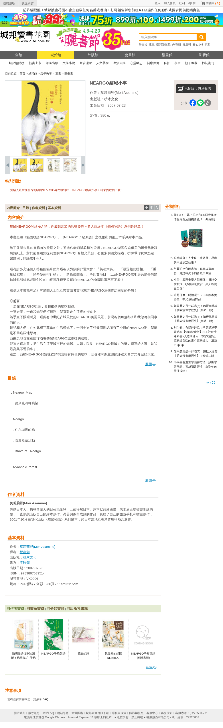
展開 (150, 364)
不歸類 (25, 562)
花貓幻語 (83, 653)
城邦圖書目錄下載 (97, 713)
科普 (167, 63)
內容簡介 (13, 208)
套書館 (130, 55)
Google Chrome (55, 717)
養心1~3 (198, 44)
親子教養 (191, 63)
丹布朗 (176, 44)
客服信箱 (166, 713)
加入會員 (170, 3)
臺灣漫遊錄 (163, 44)
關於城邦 (19, 713)
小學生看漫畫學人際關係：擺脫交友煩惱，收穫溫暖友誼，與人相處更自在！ (195, 284)
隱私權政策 (119, 713)
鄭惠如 (25, 552)
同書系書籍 (35, 608)
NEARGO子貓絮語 (53, 653)
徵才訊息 (34, 713)
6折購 (192, 3)
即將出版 (52, 63)
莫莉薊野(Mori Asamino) (120, 93)
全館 (18, 55)
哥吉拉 (143, 44)
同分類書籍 (55, 608)
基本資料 (54, 208)
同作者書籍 (15, 608)
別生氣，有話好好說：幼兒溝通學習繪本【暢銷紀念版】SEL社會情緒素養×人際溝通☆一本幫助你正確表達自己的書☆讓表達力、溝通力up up (195, 336)
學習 (177, 63)
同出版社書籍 (77, 608)
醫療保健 (153, 63)
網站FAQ (48, 713)
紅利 (182, 3)
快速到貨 (27, 3)
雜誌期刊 (208, 63)
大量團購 (77, 713)
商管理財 (85, 63)
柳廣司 (186, 44)
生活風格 (119, 63)
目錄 (25, 208)
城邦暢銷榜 (16, 63)
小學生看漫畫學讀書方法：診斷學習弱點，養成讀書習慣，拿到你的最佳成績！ (195, 367)
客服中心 (152, 713)
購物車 (213, 3)
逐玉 (152, 44)
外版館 (93, 55)
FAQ (45, 699)
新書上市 (35, 63)
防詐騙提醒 (136, 713)
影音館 (204, 55)
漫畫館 (167, 55)
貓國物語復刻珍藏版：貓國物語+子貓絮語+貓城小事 (23, 658)
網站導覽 (63, 713)
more (210, 382)
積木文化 (111, 99)
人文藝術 (102, 63)
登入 (157, 3)
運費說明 (9, 3)
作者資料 (38, 208)
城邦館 (55, 55)
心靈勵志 (136, 63)
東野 (208, 44)
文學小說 (69, 63)
